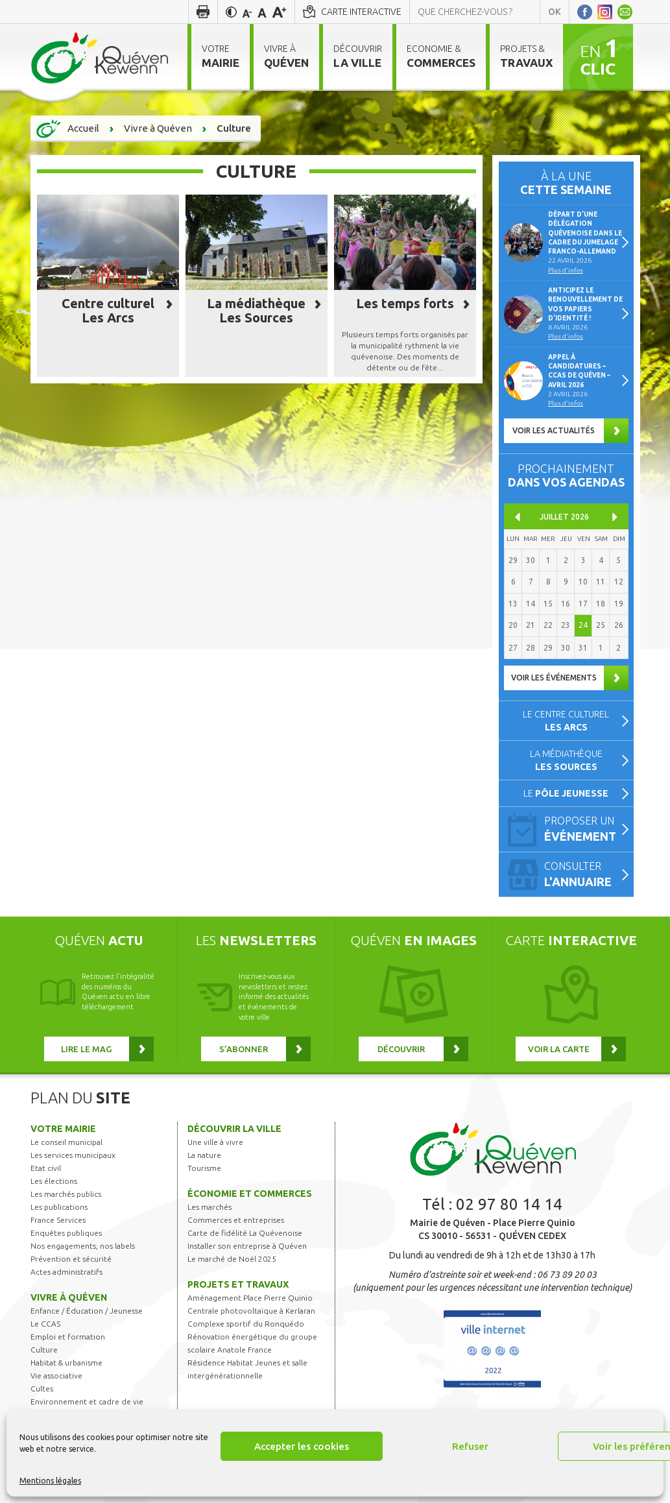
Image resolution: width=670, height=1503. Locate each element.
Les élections (53, 1181)
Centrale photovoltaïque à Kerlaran (251, 1310)
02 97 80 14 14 (509, 1204)
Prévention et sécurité (71, 1259)
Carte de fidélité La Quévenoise (244, 1233)
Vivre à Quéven (68, 1297)
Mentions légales (50, 1480)
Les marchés (209, 1207)
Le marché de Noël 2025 (231, 1259)
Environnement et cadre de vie (86, 1401)
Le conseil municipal (66, 1142)
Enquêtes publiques (66, 1233)
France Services (58, 1220)
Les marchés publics (65, 1194)
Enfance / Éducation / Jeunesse (86, 1310)
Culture (44, 1349)
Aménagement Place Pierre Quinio (250, 1297)
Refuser (470, 1446)
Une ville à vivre (215, 1142)
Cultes (41, 1388)
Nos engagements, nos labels (82, 1246)
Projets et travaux (238, 1284)
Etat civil (45, 1168)
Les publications (59, 1207)
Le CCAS (45, 1323)
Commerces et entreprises (235, 1220)
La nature (204, 1155)
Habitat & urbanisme (66, 1362)
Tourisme (204, 1168)
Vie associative (56, 1375)
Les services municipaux (72, 1155)
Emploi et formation (67, 1336)
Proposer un (583, 830)
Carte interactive (361, 11)
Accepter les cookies (301, 1446)
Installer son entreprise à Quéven (247, 1246)
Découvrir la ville (234, 1129)
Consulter (583, 875)
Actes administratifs (66, 1272)
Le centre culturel (566, 720)
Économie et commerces (249, 1193)
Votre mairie (63, 1129)
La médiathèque (566, 760)
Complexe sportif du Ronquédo (245, 1323)
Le (565, 793)
